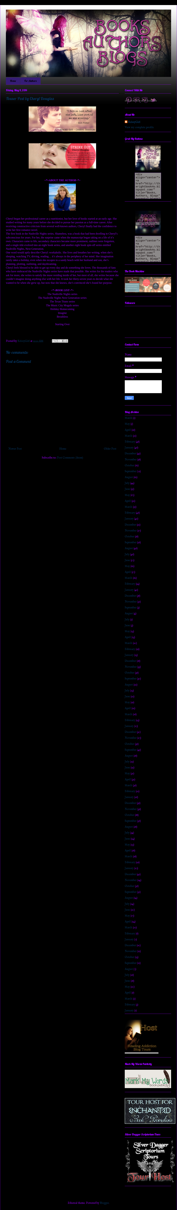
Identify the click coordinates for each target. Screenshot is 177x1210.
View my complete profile (139, 127)
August (129, 477)
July (127, 483)
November (131, 459)
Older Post (110, 449)
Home (13, 81)
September (130, 471)
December (130, 453)
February (130, 442)
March (128, 418)
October (129, 465)
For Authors (30, 81)
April (128, 430)
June (127, 489)
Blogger (104, 1203)
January (129, 447)
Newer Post (15, 449)
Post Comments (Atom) (70, 458)
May (127, 424)
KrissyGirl (134, 122)
